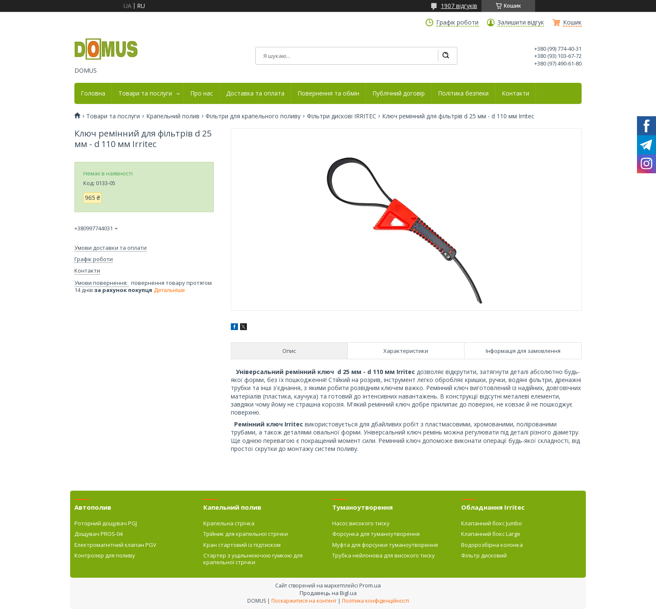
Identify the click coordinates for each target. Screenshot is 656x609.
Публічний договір (398, 93)
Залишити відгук (520, 22)
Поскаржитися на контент (303, 600)
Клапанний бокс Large (490, 534)
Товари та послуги (145, 93)
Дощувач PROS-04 (98, 534)
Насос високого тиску (361, 523)
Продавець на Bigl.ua (328, 593)
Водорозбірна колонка (492, 545)
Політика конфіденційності (375, 600)
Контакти (515, 93)
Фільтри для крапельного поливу (253, 116)
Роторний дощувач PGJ (105, 523)
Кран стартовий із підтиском (242, 545)
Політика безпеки (463, 93)
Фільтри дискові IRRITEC (341, 116)
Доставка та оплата (255, 93)
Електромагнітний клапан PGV (115, 545)
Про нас (201, 93)
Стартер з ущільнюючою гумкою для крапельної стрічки (253, 559)
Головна (93, 93)
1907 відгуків (459, 6)
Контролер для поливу (104, 555)
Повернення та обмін (328, 93)
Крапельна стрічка (228, 523)
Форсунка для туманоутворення (376, 534)
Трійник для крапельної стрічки (245, 534)
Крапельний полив (173, 116)
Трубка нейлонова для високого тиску (383, 555)
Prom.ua (370, 585)
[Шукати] (445, 56)
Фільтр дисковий (484, 555)
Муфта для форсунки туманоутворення (385, 545)
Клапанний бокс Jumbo (491, 523)
